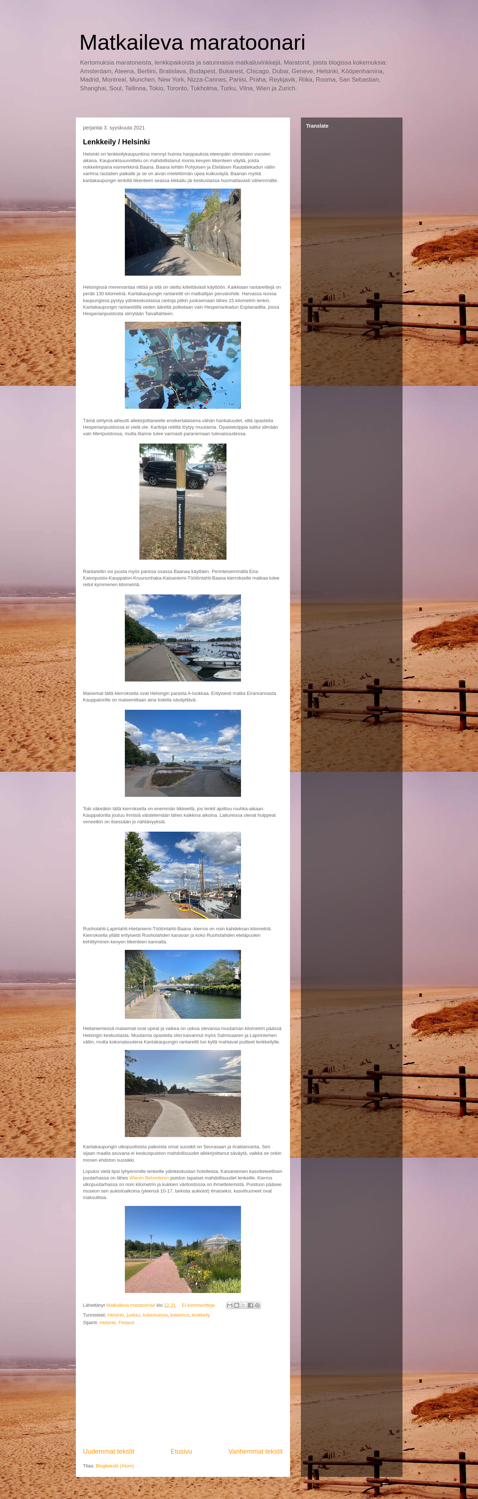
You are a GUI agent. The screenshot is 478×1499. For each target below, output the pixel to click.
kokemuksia (155, 1315)
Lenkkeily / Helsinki (116, 142)
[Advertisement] (183, 1387)
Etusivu (181, 1451)
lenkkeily (201, 1315)
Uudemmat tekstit (109, 1451)
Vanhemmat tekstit (255, 1451)
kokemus (179, 1315)
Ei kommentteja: (199, 1305)
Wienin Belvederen (149, 1178)
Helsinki (115, 1315)
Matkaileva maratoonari (192, 42)
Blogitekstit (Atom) (114, 1466)
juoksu (133, 1315)
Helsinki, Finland (116, 1322)
